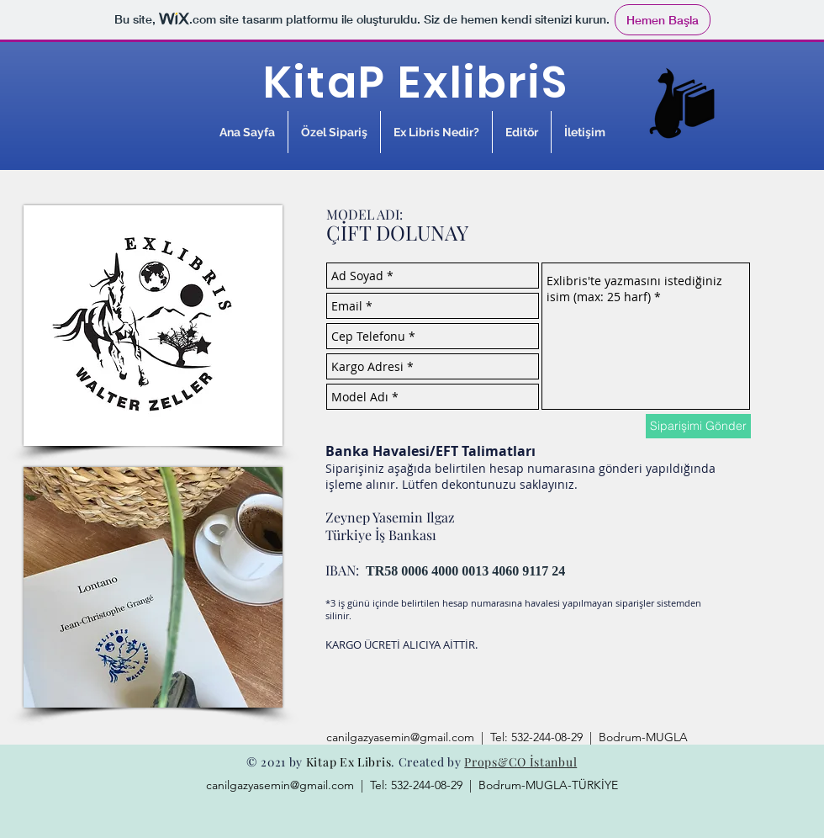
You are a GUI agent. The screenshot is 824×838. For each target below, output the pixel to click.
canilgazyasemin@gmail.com (400, 737)
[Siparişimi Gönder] (698, 426)
